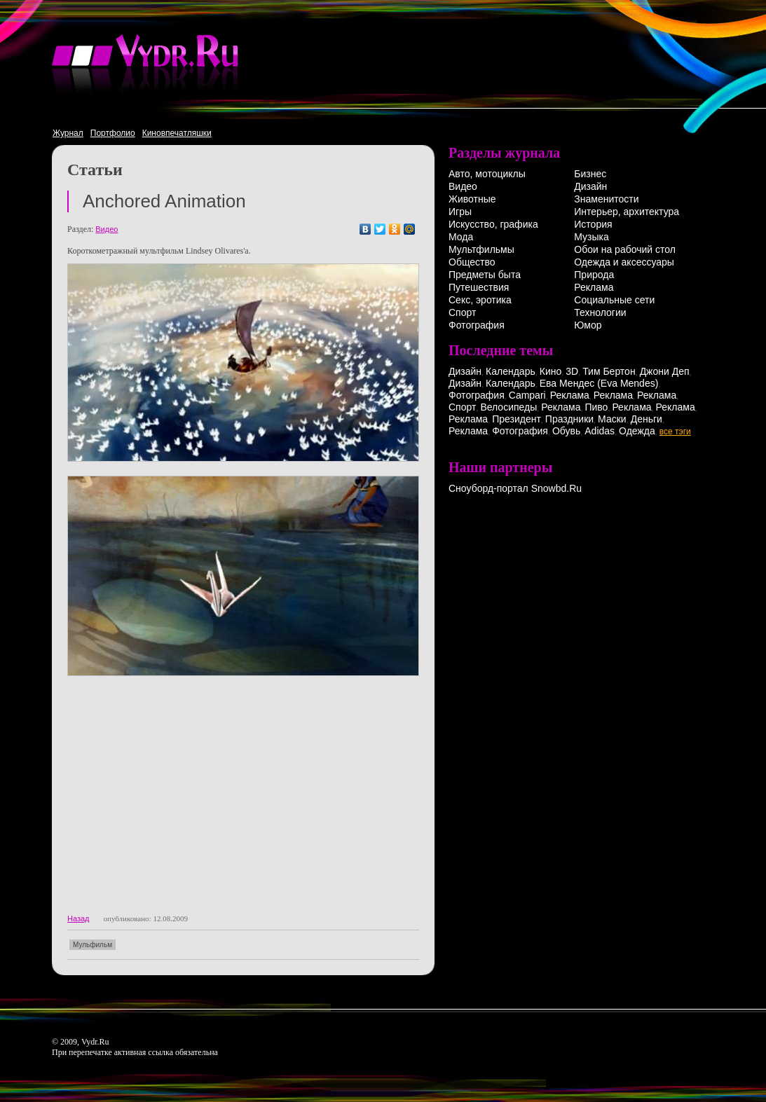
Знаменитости (606, 199)
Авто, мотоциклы (487, 173)
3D (572, 371)
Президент (516, 419)
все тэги (675, 431)
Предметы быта (485, 274)
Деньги (646, 419)
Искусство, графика (493, 224)
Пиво (596, 407)
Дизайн (590, 186)
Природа (594, 274)
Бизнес (590, 173)
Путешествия (479, 287)
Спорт (462, 312)
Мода (461, 236)
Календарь (510, 371)
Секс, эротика (480, 299)
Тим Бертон (609, 371)
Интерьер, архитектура (626, 211)
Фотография (477, 325)
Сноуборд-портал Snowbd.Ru (515, 488)
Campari (527, 395)
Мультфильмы (481, 249)
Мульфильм (92, 945)
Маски (612, 419)
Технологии (600, 312)
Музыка (591, 236)
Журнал (68, 133)
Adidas (599, 430)
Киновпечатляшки (177, 133)
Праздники (569, 419)
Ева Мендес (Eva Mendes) (599, 383)
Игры (460, 211)
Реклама (593, 287)
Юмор (587, 325)
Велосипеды (508, 407)
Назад (78, 918)
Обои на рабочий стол (625, 249)
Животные (472, 199)
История (593, 224)
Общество (472, 262)
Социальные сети (614, 299)
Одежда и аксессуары (624, 262)
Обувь (566, 430)
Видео (106, 229)
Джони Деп (665, 371)
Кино (551, 371)
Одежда (637, 430)
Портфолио (112, 133)
